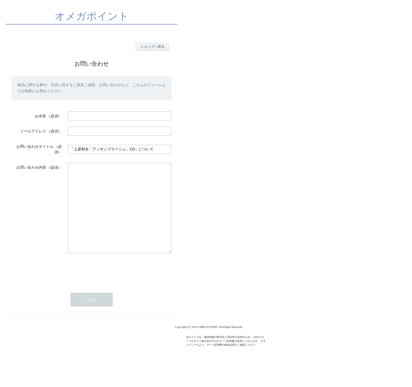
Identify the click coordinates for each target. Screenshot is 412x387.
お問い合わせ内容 (31, 167)
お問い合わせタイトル (35, 146)
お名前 (40, 116)
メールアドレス (33, 131)
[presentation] (111, 287)
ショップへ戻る (152, 47)
